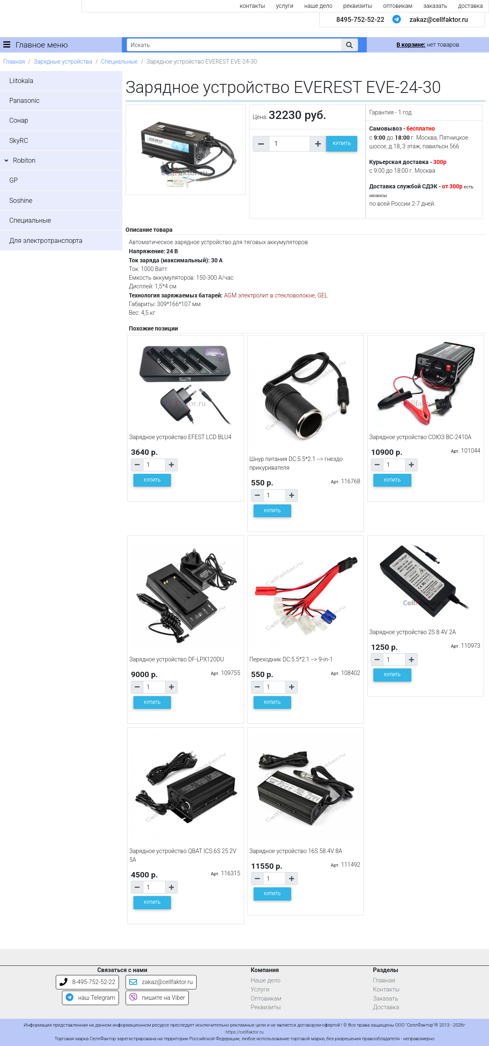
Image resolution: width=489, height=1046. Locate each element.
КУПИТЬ (342, 143)
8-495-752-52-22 (87, 982)
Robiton (24, 160)
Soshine (20, 200)
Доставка (386, 1007)
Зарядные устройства (63, 61)
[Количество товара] (289, 144)
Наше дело (265, 980)
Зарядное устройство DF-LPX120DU (176, 659)
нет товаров (427, 44)
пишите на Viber (157, 997)
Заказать (385, 998)
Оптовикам (266, 998)
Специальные (119, 61)
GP (13, 180)
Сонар (18, 120)
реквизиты (357, 5)
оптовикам (398, 5)
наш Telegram (90, 997)
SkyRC (18, 141)
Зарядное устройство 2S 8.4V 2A (412, 632)
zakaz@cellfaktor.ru (438, 20)
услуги (284, 5)
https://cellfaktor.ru (244, 1032)
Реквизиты (266, 1007)
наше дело (318, 5)
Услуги (260, 989)
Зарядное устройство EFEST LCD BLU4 (180, 437)
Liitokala (21, 81)
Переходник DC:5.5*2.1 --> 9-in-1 (291, 659)
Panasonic (24, 101)
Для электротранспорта (45, 241)
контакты (252, 5)
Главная (14, 61)
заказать (435, 5)
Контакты (386, 989)
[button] (349, 44)
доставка (470, 5)
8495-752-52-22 (360, 20)
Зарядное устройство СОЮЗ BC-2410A (420, 437)
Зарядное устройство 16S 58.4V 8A (295, 851)
